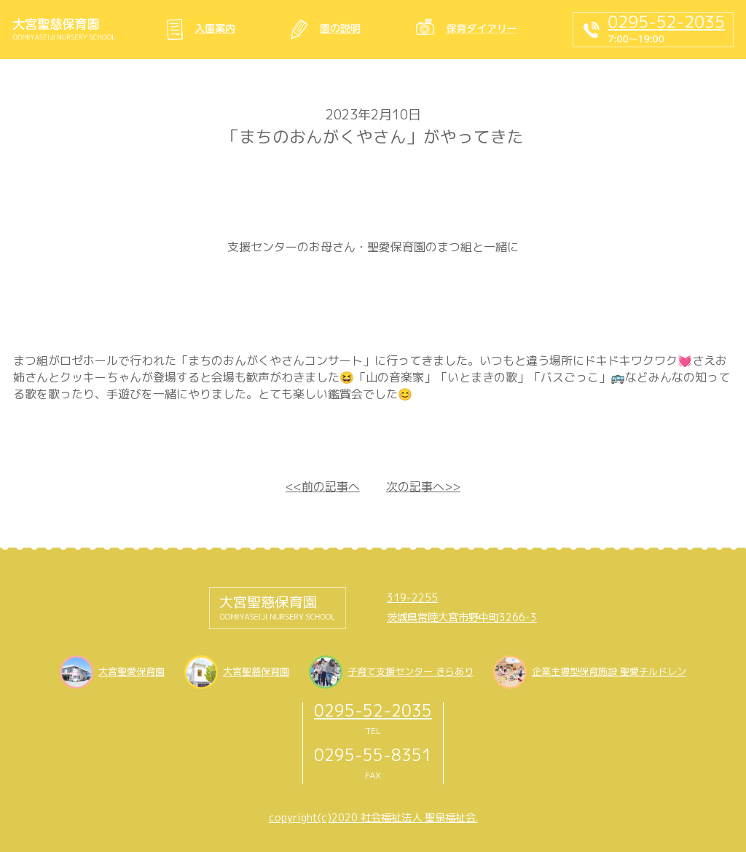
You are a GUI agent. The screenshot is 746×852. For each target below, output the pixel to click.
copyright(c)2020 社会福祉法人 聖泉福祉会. (373, 817)
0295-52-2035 (373, 710)
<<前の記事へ (323, 486)
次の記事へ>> (423, 486)
